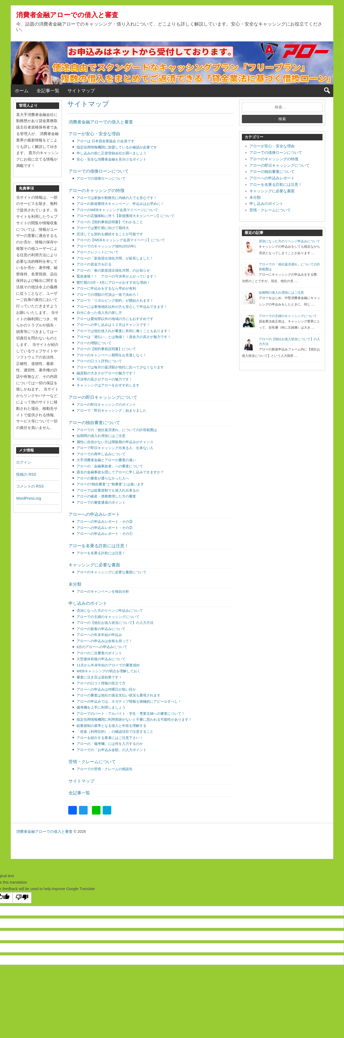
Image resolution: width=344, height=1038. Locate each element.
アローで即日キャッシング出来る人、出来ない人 (115, 448)
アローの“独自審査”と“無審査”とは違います (110, 484)
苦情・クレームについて (92, 761)
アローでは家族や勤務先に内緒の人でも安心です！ (117, 198)
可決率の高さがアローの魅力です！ (104, 379)
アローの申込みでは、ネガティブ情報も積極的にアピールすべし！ (129, 701)
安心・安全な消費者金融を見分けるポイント (111, 159)
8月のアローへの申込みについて (102, 647)
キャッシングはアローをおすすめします (108, 385)
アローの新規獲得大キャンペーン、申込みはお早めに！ (120, 204)
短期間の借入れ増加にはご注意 (101, 436)
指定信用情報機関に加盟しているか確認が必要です (117, 147)
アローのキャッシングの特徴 (96, 190)
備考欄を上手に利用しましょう (101, 707)
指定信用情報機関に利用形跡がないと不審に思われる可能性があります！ (134, 719)
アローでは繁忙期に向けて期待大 (103, 228)
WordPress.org (28, 498)
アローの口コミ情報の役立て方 (101, 683)
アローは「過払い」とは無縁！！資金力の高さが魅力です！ (124, 337)
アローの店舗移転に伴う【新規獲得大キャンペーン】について (125, 216)
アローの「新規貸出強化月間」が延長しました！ (115, 258)
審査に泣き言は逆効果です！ (99, 677)
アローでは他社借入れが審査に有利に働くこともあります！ (124, 331)
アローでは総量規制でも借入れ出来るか (108, 490)
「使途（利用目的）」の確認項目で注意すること (115, 732)
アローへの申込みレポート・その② (104, 528)
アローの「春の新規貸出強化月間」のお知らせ (113, 270)
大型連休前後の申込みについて (101, 659)
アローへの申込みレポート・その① (104, 534)
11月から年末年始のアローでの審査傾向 (108, 665)
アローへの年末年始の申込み (99, 635)
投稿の (26, 474)
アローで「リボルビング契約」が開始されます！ (115, 300)
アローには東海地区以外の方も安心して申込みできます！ (122, 307)
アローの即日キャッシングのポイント (106, 405)
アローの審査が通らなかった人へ (103, 478)
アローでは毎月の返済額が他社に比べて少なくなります (120, 367)
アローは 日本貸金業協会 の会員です (105, 141)
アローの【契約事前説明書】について (106, 349)
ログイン (23, 462)
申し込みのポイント (88, 603)
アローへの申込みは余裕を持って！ (104, 641)
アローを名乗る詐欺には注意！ (99, 545)
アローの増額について (94, 343)
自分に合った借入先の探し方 (99, 313)
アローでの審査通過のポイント (101, 502)
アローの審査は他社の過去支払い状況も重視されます (118, 695)
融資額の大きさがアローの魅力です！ (106, 373)
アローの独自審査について (94, 422)
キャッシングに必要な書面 (94, 565)
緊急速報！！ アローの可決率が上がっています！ (117, 276)
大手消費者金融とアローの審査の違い (106, 460)
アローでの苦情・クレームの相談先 (104, 769)
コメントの (30, 486)
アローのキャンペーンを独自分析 (103, 591)
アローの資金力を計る (94, 264)
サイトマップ (81, 90)
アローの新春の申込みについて (101, 629)
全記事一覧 (48, 90)
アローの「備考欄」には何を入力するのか (110, 744)
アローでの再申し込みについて (101, 454)
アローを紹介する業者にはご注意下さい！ (110, 738)
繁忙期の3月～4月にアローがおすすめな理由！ (113, 282)
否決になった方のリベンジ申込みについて (110, 611)
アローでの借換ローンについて (99, 171)
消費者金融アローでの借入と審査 (67, 15)
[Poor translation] (22, 898)
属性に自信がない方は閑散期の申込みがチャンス (115, 442)
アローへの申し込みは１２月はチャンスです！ (113, 325)
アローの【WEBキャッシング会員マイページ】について (121, 240)
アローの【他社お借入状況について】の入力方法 (115, 623)
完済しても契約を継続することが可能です (110, 234)
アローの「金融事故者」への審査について (110, 466)
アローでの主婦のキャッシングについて (108, 617)
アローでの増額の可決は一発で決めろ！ (108, 295)
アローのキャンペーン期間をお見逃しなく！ (111, 355)
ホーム (21, 90)
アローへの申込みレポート (94, 514)
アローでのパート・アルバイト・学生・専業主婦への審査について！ (131, 714)
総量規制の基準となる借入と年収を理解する (111, 726)
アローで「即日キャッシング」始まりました (111, 410)
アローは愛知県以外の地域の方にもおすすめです (115, 319)
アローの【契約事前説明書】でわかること (110, 222)
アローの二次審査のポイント (99, 653)
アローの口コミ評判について (99, 361)
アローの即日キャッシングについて (103, 397)
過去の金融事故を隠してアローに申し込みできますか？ (120, 472)
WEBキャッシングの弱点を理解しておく (109, 671)
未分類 (75, 584)
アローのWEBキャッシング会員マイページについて (117, 210)
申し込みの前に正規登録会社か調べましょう (111, 153)
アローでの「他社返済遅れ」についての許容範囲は (117, 430)
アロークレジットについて (98, 252)
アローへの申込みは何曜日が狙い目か (106, 689)
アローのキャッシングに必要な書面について (111, 572)
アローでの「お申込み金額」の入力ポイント (111, 750)
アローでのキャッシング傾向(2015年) (106, 246)
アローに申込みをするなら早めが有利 (106, 288)
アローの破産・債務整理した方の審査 (106, 496)
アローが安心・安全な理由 (94, 133)
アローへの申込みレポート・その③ (104, 522)
